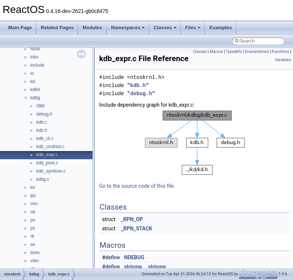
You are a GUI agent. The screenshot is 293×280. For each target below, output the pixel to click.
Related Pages (57, 27)
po (32, 220)
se (32, 244)
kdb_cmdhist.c (50, 146)
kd (32, 81)
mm (34, 203)
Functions (280, 51)
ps (32, 228)
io (32, 73)
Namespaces (128, 27)
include (37, 65)
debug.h (44, 114)
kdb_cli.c (45, 138)
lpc (33, 195)
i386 (40, 106)
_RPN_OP (132, 219)
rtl (32, 236)
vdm (34, 260)
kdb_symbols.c (50, 171)
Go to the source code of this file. (137, 186)
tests (35, 252)
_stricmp (156, 267)
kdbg (35, 97)
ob (32, 211)
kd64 (35, 89)
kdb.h (41, 130)
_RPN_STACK (136, 228)
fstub (35, 48)
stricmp (133, 267)
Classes (165, 27)
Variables (283, 59)
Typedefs (234, 51)
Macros (216, 51)
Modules (92, 27)
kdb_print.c (47, 163)
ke (32, 187)
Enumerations (257, 51)
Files (193, 27)
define (112, 257)
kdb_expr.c (47, 154)
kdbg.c (42, 179)
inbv (34, 57)
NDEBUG (134, 257)
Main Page (20, 27)
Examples (220, 27)
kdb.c (41, 122)
